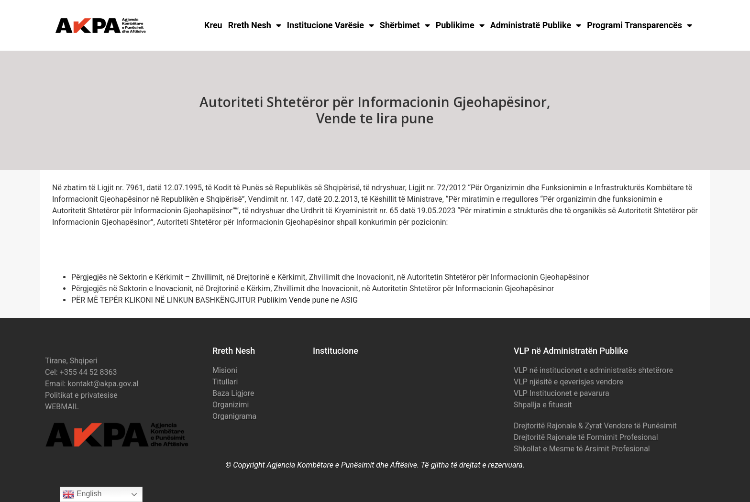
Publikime (460, 25)
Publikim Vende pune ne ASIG (307, 300)
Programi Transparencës (639, 25)
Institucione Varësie (330, 25)
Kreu (213, 25)
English (82, 494)
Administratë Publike (536, 25)
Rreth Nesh (254, 25)
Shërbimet (405, 25)
